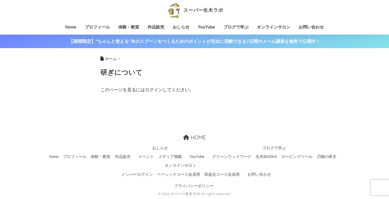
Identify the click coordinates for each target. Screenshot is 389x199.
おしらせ (181, 27)
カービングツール (297, 157)
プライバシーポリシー (193, 186)
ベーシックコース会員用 (178, 174)
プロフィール (97, 27)
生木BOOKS (266, 157)
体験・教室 (128, 27)
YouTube (206, 27)
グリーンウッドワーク (231, 157)
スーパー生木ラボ (194, 10)
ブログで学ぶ (236, 27)
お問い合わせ (311, 27)
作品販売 (156, 27)
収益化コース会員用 (222, 174)
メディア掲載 (170, 157)
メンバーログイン (137, 174)
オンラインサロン (273, 27)
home (70, 27)
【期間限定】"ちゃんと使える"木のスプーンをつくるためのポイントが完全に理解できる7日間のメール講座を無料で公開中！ (194, 41)
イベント (146, 157)
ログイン (154, 89)
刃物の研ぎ (326, 157)
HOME (194, 137)
